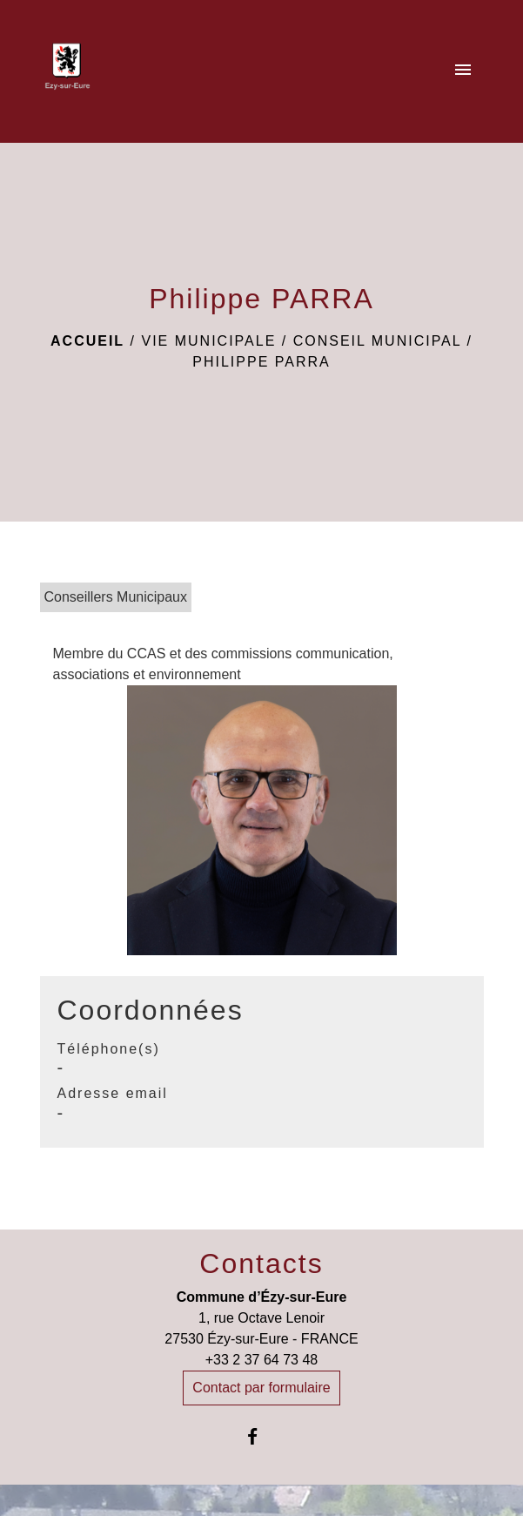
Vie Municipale (208, 341)
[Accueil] (67, 71)
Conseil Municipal (377, 341)
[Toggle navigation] (463, 71)
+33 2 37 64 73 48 (261, 1359)
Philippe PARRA (261, 361)
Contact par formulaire (261, 1387)
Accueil (87, 341)
